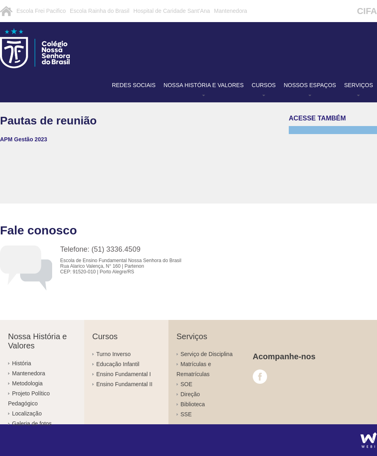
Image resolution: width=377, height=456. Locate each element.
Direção (190, 394)
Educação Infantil (117, 364)
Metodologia (27, 383)
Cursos (264, 85)
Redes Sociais (134, 85)
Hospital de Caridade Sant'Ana (172, 11)
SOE (186, 384)
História (21, 363)
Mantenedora (230, 11)
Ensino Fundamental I (123, 374)
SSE (186, 414)
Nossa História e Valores (204, 85)
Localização (27, 413)
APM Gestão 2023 (23, 139)
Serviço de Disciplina (206, 354)
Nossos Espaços (310, 85)
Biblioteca (192, 404)
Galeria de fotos (32, 423)
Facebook (260, 376)
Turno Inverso (113, 354)
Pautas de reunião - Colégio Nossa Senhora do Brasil (58, 48)
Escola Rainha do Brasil (100, 11)
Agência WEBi (369, 440)
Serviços (358, 85)
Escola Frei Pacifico (41, 11)
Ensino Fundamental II (124, 384)
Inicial (6, 11)
